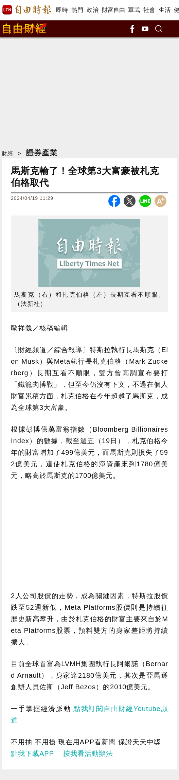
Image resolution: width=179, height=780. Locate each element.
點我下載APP (32, 753)
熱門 (77, 10)
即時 (62, 10)
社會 (149, 10)
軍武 (134, 10)
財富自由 (113, 10)
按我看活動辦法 (88, 753)
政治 (93, 10)
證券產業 (41, 153)
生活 (165, 10)
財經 (7, 153)
